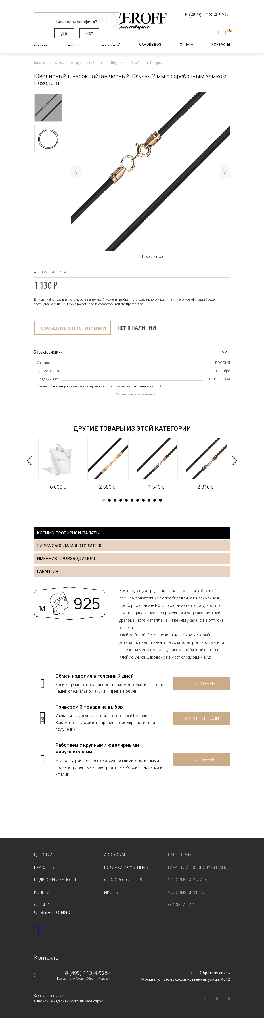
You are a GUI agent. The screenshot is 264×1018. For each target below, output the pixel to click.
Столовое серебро (124, 880)
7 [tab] (137, 500)
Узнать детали (201, 718)
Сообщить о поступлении (73, 328)
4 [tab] (120, 500)
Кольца (42, 892)
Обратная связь (215, 973)
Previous (76, 171)
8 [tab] (143, 500)
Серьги (41, 905)
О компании (181, 905)
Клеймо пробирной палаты (68, 533)
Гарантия (47, 571)
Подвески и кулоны (55, 880)
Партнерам (180, 855)
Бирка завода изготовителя (69, 545)
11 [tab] (160, 500)
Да (64, 33)
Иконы (111, 892)
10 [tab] (154, 500)
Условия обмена (186, 892)
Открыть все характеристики (135, 394)
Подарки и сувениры (126, 867)
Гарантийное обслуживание (199, 867)
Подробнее (201, 683)
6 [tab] (132, 500)
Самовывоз (150, 45)
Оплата (186, 45)
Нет (89, 33)
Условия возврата (187, 880)
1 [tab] (103, 500)
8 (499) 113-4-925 (86, 973)
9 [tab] (149, 500)
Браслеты (44, 867)
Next (225, 171)
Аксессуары (117, 855)
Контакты (220, 45)
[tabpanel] (58, 464)
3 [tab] (115, 500)
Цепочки (43, 855)
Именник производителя (66, 558)
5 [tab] (126, 500)
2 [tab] (109, 500)
